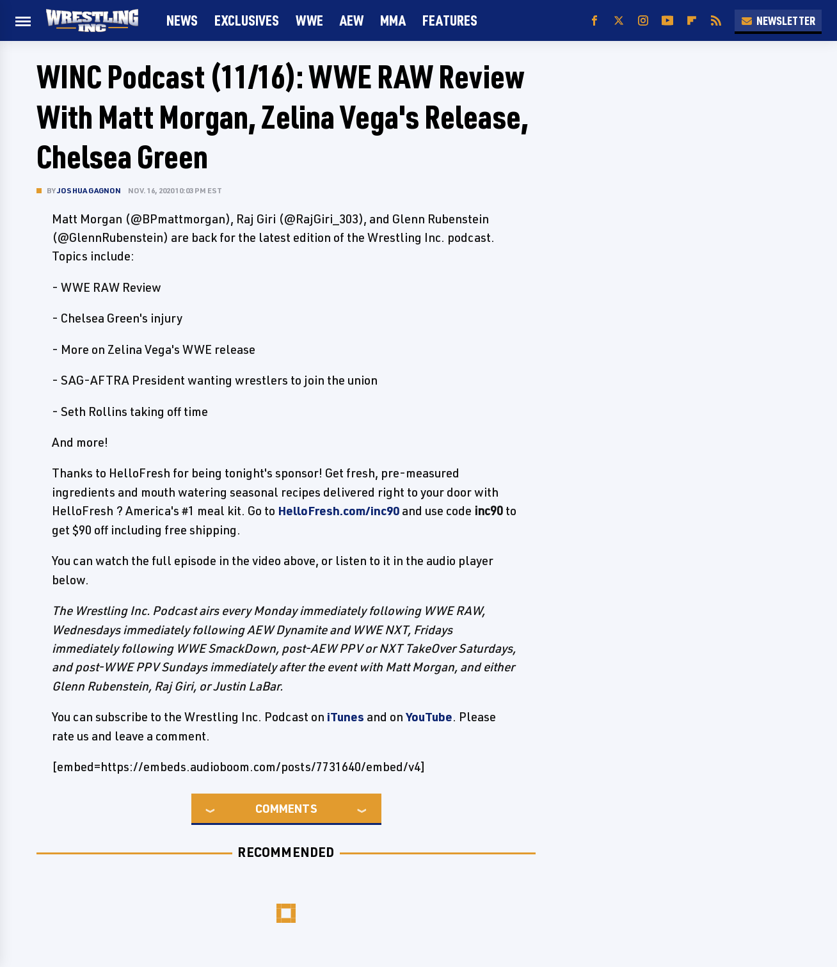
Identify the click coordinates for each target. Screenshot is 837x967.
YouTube (429, 716)
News (182, 20)
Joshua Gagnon (89, 190)
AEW (351, 20)
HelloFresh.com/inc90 (338, 510)
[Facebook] (594, 20)
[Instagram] (643, 20)
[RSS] (716, 20)
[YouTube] (667, 20)
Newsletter (778, 20)
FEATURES (449, 20)
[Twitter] (619, 20)
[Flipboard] (692, 20)
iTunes (345, 716)
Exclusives (246, 20)
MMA (393, 20)
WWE (309, 20)
